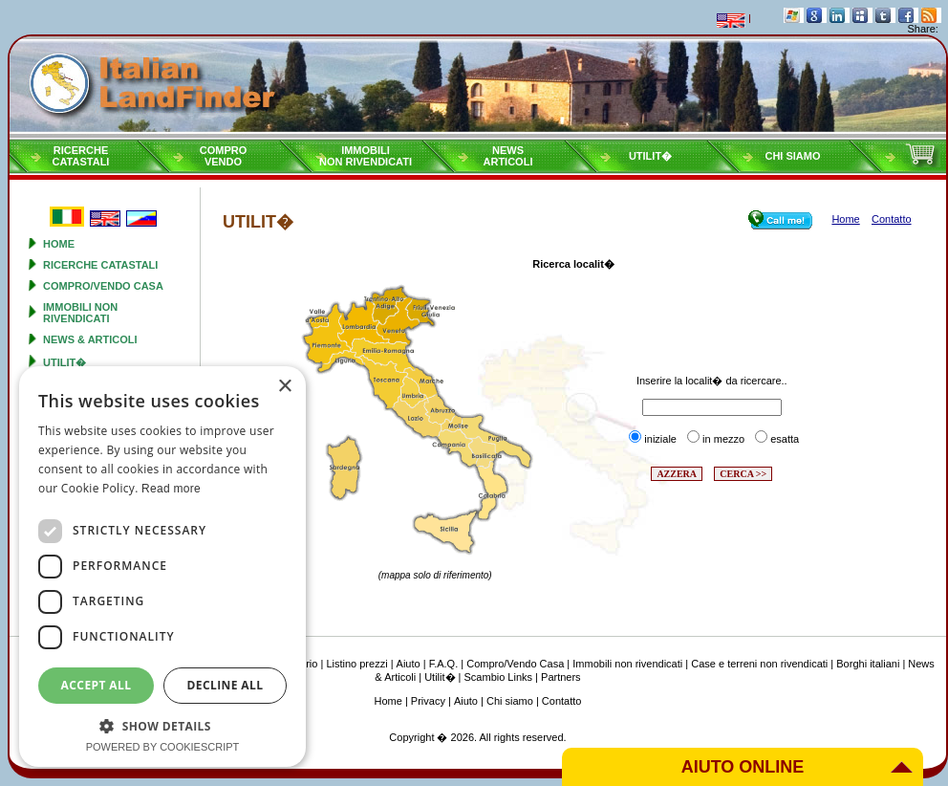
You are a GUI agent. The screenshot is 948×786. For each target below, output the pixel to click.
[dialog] (162, 566)
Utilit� (650, 156)
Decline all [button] (225, 685)
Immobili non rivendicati (80, 312)
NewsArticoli (508, 155)
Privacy (428, 701)
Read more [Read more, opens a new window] (171, 488)
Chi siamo (792, 156)
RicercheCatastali (81, 155)
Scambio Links (498, 677)
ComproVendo (224, 155)
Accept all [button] (96, 685)
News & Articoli (90, 339)
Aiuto (408, 663)
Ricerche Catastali (100, 265)
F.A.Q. (444, 663)
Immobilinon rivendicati (365, 155)
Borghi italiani (867, 663)
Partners (561, 677)
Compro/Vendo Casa (103, 286)
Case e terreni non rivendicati (759, 663)
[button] (162, 725)
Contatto (562, 701)
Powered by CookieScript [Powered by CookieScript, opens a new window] (163, 747)
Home (59, 244)
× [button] (284, 387)
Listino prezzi (356, 663)
